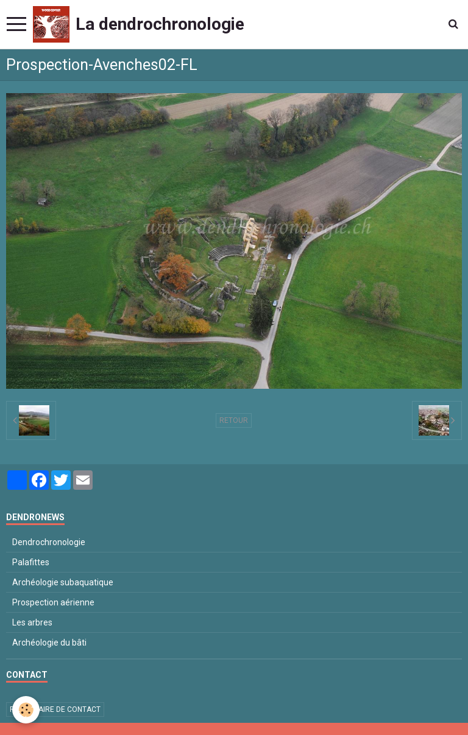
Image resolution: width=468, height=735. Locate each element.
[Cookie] (26, 709)
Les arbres (32, 622)
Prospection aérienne (53, 602)
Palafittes (30, 562)
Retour (233, 420)
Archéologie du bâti (49, 642)
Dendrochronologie (48, 542)
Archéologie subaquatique (62, 582)
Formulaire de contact (55, 709)
